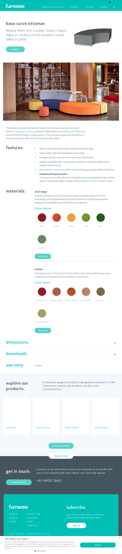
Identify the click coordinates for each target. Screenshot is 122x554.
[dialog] (61, 545)
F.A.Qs (30, 521)
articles (13, 521)
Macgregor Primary (25, 131)
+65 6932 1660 (48, 480)
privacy (46, 534)
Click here (93, 181)
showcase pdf (61, 169)
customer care (34, 514)
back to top (61, 456)
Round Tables (74, 131)
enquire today (19, 482)
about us (13, 514)
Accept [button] (98, 545)
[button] (41, 551)
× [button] (120, 538)
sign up (76, 525)
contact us (32, 525)
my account (32, 518)
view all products (61, 446)
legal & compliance (16, 534)
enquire (15, 49)
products (13, 518)
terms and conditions (35, 534)
